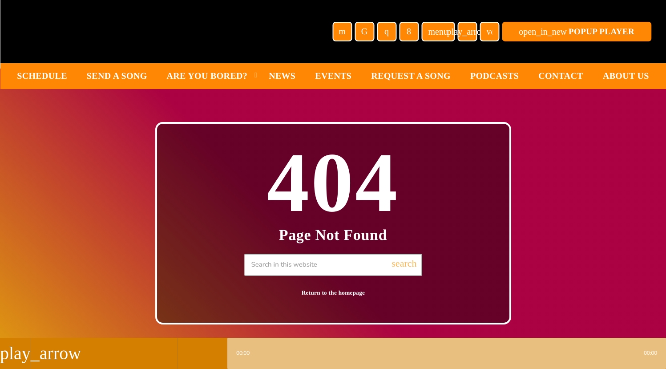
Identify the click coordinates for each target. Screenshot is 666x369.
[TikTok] (364, 31)
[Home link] (111, 31)
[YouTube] (342, 31)
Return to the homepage (333, 292)
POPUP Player (576, 31)
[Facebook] (409, 31)
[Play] (467, 31)
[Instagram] (386, 31)
